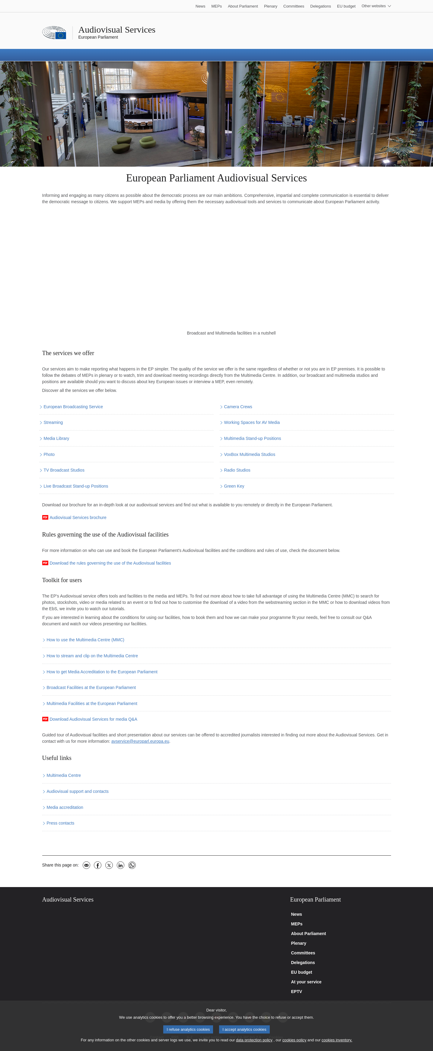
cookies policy (294, 1040)
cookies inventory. (337, 1040)
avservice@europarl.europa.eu (140, 741)
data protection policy (254, 1040)
